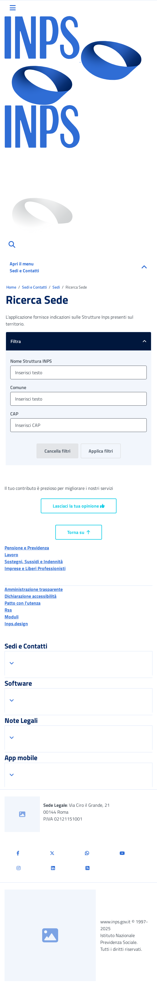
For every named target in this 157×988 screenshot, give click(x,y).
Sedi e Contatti (35, 287)
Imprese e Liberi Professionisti (35, 568)
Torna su (78, 532)
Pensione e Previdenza (27, 547)
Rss (8, 609)
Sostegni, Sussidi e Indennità (34, 561)
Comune (18, 387)
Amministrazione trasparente (34, 589)
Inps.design (16, 623)
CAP (14, 413)
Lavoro (11, 554)
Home (11, 287)
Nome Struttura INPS (31, 361)
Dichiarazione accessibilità (30, 596)
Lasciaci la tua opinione (79, 505)
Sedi (56, 287)
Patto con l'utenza (22, 602)
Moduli (12, 616)
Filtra (81, 341)
